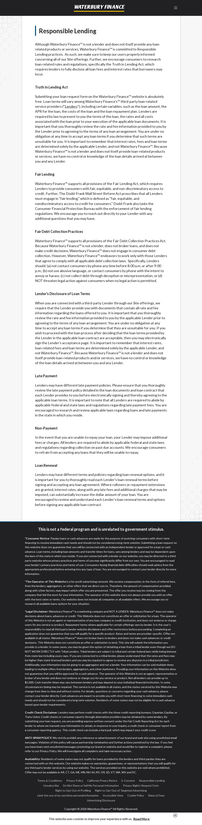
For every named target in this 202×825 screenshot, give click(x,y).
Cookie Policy (135, 795)
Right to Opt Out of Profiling (73, 790)
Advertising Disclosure (101, 800)
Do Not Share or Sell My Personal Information (91, 785)
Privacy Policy (74, 780)
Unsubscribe (51, 785)
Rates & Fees (156, 795)
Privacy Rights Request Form (141, 785)
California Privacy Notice (102, 780)
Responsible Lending (152, 780)
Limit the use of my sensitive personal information (68, 795)
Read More (141, 819)
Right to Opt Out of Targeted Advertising (121, 790)
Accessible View (113, 795)
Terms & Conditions (49, 780)
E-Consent (128, 780)
